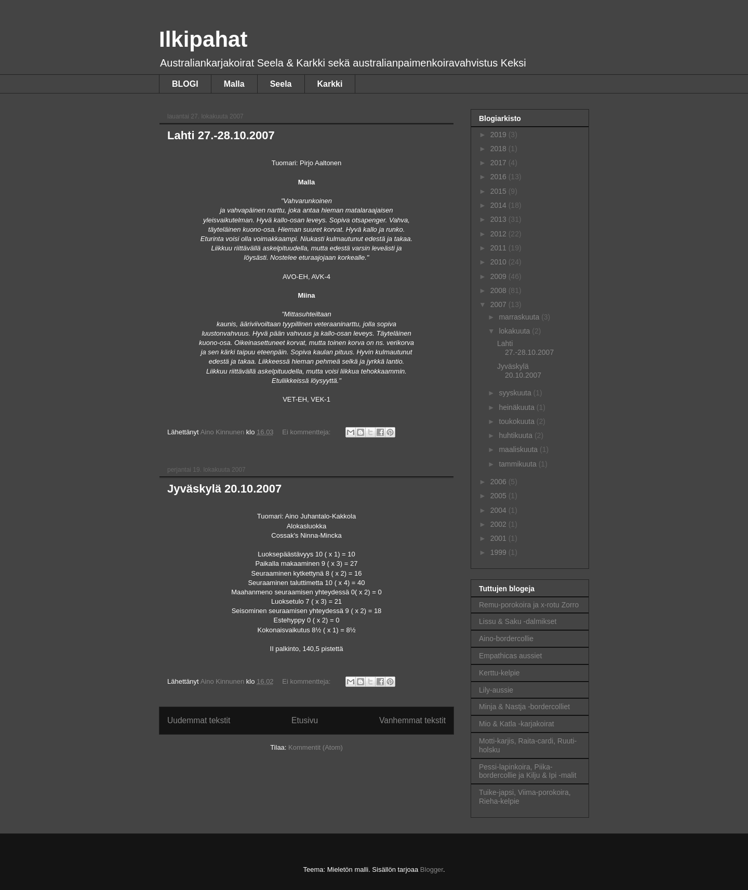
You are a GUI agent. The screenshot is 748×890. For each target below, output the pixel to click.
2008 (499, 290)
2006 (499, 481)
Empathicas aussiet (510, 656)
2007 (499, 304)
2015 (499, 191)
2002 (499, 524)
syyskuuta (516, 393)
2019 (499, 134)
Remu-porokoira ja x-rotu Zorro (529, 605)
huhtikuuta (517, 435)
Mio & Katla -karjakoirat (516, 724)
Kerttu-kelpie (499, 673)
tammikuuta (518, 464)
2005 (499, 496)
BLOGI (185, 83)
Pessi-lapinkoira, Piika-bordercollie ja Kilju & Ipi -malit (528, 771)
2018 (499, 148)
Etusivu (304, 720)
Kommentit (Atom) (315, 747)
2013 (499, 219)
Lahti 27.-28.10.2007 (221, 135)
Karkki (330, 83)
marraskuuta (520, 317)
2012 (499, 234)
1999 (499, 552)
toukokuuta (517, 421)
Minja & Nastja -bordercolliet (524, 706)
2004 (499, 510)
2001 (499, 538)
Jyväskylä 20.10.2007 (224, 488)
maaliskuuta (519, 449)
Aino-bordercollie (506, 638)
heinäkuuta (517, 407)
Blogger (431, 869)
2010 (499, 262)
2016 (499, 176)
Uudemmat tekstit (198, 720)
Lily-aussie (496, 690)
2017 (499, 162)
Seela (281, 83)
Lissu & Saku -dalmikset (517, 621)
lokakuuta (515, 331)
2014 (499, 205)
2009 (499, 276)
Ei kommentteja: (307, 432)
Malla (234, 83)
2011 (499, 248)
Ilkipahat (203, 39)
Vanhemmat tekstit (412, 720)
